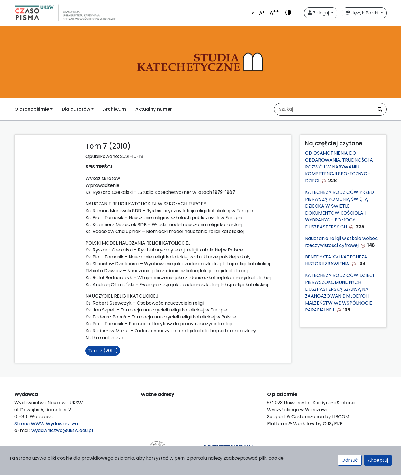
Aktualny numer (153, 109)
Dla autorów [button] (76, 109)
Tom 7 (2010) (103, 350)
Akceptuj (378, 460)
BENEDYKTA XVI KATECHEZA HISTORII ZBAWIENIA (336, 260)
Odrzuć (350, 460)
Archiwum (114, 109)
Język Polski (362, 13)
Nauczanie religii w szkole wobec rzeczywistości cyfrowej (341, 242)
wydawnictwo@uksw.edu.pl (62, 430)
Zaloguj (319, 13)
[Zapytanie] (324, 109)
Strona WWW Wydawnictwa (46, 423)
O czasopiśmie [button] (31, 109)
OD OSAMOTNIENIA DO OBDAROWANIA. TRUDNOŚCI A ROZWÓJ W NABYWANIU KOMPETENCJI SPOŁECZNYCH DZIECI (339, 167)
